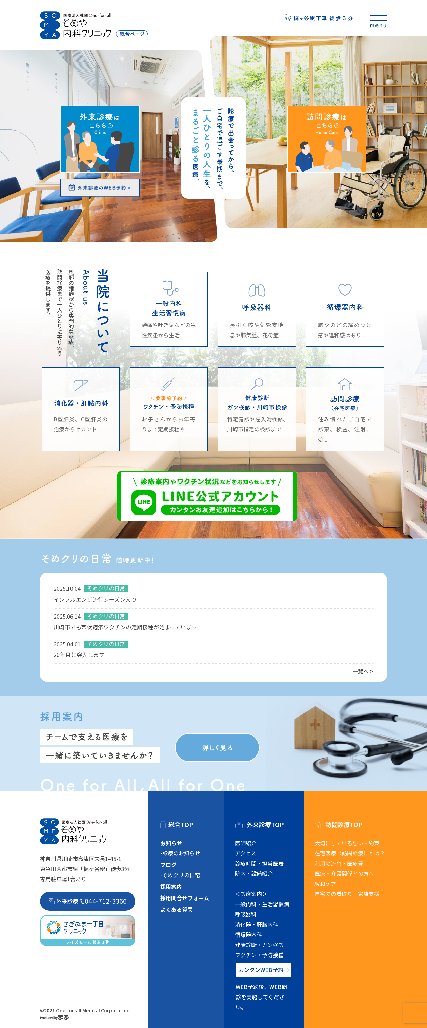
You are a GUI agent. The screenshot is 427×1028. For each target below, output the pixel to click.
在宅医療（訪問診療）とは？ (349, 853)
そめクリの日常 (181, 875)
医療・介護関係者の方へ (344, 873)
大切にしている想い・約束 (347, 843)
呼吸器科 (246, 914)
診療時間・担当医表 (259, 863)
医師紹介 (246, 843)
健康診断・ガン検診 (259, 945)
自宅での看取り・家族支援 (347, 894)
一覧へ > (362, 671)
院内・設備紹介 (254, 873)
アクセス (245, 853)
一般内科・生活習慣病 (262, 904)
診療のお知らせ (181, 853)
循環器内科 (248, 934)
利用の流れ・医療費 (338, 863)
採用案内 (171, 886)
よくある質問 (176, 909)
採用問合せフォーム (184, 898)
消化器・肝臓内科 (256, 924)
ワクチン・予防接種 (259, 955)
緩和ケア (325, 884)
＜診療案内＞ (251, 894)
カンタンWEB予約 (261, 970)
